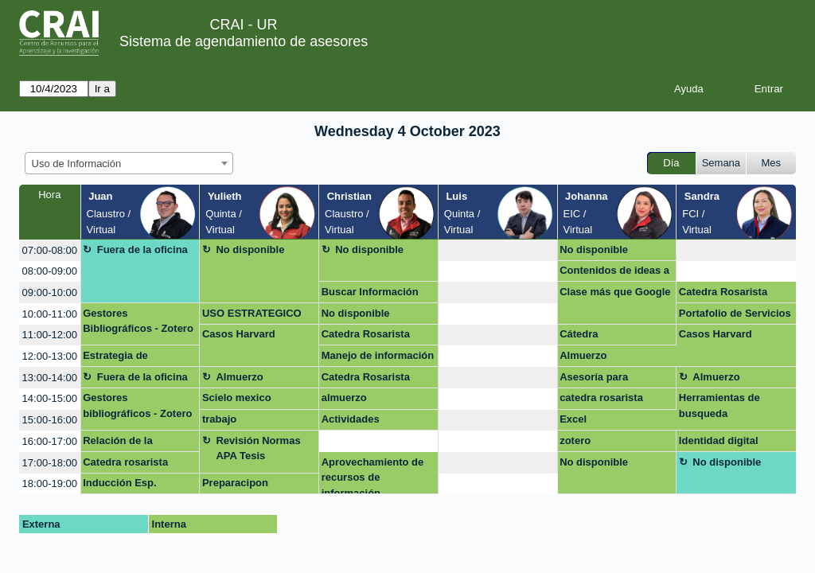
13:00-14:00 (49, 378)
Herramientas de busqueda (719, 405)
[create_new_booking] (498, 250)
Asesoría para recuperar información (614, 379)
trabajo (219, 419)
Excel (573, 419)
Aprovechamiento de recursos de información (373, 475)
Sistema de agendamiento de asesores (243, 41)
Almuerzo (583, 355)
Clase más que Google (615, 292)
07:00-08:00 (49, 250)
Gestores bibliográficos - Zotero (137, 405)
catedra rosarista (601, 397)
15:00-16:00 (49, 420)
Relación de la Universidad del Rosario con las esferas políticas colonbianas (123, 443)
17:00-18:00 (49, 463)
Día (671, 163)
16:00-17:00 (49, 441)
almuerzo (344, 397)
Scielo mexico (236, 397)
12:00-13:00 (49, 356)
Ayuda (689, 89)
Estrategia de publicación (115, 358)
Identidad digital (718, 440)
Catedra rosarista (125, 462)
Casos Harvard (238, 334)
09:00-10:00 (49, 292)
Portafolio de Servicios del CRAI (735, 316)
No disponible (250, 249)
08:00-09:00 (49, 271)
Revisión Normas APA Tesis (258, 448)
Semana (721, 163)
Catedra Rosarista (723, 292)
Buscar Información (370, 292)
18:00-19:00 (49, 483)
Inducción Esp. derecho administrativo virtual (140, 485)
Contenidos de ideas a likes (614, 273)
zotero (575, 440)
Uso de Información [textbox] (77, 164)
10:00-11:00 (49, 314)
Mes (772, 163)
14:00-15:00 (49, 398)
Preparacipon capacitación (235, 485)
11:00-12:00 (49, 335)
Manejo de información (378, 355)
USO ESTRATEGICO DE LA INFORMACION (256, 316)
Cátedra (579, 334)
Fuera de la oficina (142, 249)
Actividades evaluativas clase (364, 422)
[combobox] (129, 163)
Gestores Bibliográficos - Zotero (138, 321)
